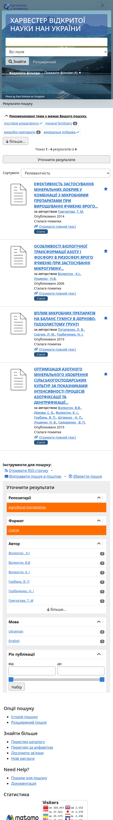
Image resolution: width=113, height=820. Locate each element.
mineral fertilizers (58, 123)
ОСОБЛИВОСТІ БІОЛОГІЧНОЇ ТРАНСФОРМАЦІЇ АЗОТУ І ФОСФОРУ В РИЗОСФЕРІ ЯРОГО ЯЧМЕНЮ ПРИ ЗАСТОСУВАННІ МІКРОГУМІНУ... (63, 257)
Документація (23, 783)
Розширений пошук (29, 722)
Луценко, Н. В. (45, 422)
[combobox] (56, 42)
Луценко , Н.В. (45, 278)
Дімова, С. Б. (44, 412)
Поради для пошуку (29, 777)
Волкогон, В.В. (69, 407)
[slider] (11, 679)
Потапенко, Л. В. (71, 329)
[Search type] (56, 51)
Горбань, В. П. (45, 417)
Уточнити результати (56, 159)
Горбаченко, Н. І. (70, 334)
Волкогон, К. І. (67, 412)
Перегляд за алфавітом (32, 747)
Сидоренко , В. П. (72, 422)
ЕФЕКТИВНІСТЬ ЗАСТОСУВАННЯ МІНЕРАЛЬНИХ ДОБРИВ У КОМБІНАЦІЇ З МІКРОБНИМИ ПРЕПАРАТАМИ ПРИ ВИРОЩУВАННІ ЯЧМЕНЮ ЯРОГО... (66, 195)
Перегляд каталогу (28, 741)
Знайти (17, 61)
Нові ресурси (23, 758)
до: (60, 663)
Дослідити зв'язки (27, 752)
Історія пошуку (24, 716)
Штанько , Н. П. (70, 417)
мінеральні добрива (61, 132)
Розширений (44, 62)
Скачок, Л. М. (44, 334)
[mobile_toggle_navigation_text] (102, 5)
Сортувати (11, 173)
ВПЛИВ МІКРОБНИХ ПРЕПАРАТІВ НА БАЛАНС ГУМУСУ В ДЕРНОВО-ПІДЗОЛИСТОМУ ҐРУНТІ (65, 319)
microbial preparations (23, 123)
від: (11, 663)
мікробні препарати (19, 132)
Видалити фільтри (24, 73)
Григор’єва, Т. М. (71, 211)
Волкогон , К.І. (69, 273)
